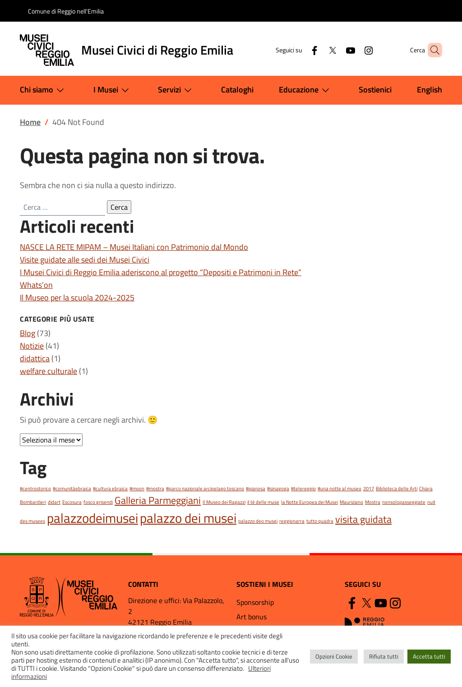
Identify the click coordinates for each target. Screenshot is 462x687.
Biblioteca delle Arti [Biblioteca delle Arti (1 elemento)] (396, 488)
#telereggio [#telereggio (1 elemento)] (303, 488)
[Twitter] (317, 50)
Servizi (176, 90)
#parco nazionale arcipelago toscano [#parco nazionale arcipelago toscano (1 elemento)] (205, 488)
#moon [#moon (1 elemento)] (136, 488)
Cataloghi (237, 89)
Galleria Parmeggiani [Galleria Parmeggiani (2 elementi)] (158, 500)
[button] (431, 50)
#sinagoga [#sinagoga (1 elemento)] (278, 488)
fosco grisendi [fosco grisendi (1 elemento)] (98, 502)
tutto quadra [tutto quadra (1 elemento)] (319, 521)
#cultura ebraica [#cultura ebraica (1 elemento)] (110, 488)
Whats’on (36, 285)
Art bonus (251, 616)
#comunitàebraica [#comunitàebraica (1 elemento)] (72, 488)
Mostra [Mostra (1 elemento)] (372, 502)
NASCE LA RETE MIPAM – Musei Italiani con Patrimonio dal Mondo (134, 247)
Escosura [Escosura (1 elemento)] (72, 502)
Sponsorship (255, 602)
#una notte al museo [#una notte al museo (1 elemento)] (339, 488)
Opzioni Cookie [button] (333, 656)
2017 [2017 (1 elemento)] (368, 488)
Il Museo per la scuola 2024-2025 (77, 297)
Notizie (32, 346)
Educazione (306, 90)
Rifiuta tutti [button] (383, 656)
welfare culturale (48, 371)
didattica (35, 358)
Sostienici (375, 89)
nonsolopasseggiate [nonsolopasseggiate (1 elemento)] (403, 502)
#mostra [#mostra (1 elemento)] (155, 488)
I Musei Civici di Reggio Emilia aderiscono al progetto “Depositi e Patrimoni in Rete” (160, 272)
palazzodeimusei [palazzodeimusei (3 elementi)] (92, 518)
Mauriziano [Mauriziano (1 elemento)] (351, 502)
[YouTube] (335, 50)
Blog (27, 333)
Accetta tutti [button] (429, 656)
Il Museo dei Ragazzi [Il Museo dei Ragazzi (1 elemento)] (224, 502)
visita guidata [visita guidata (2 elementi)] (363, 519)
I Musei (113, 90)
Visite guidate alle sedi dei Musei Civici (84, 260)
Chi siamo (44, 90)
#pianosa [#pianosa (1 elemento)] (255, 488)
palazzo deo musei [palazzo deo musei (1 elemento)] (257, 521)
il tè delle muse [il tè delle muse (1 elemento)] (263, 502)
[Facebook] (299, 50)
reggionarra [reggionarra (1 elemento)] (292, 521)
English (429, 89)
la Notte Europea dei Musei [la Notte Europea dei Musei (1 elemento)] (309, 502)
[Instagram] (353, 50)
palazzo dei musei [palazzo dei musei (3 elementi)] (188, 518)
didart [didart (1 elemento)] (54, 502)
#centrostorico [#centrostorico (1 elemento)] (35, 488)
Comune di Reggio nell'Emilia (66, 11)
